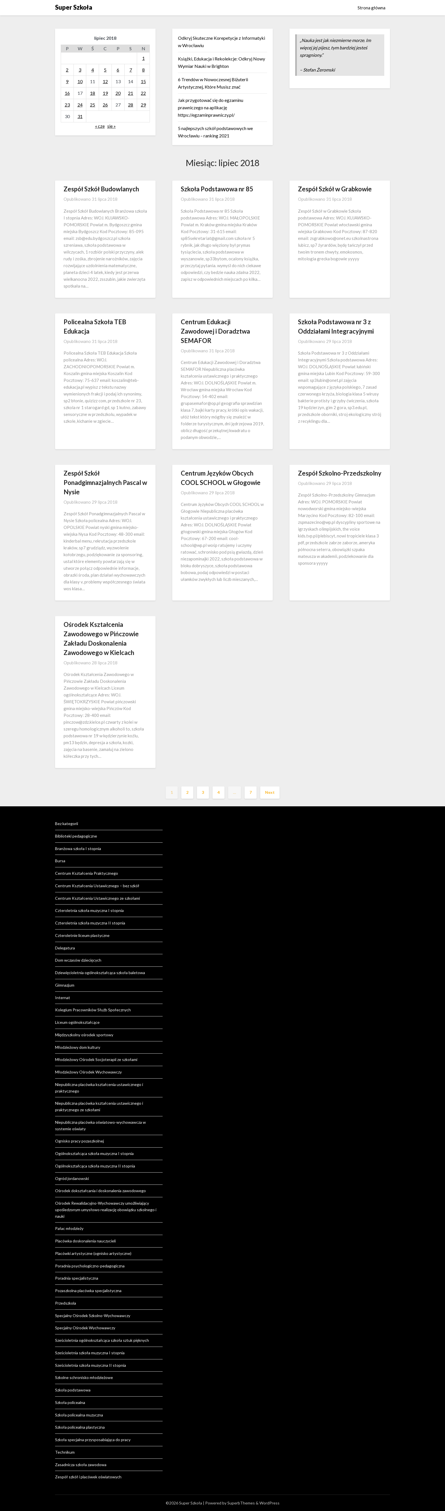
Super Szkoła (73, 7)
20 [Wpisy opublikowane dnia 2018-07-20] (118, 93)
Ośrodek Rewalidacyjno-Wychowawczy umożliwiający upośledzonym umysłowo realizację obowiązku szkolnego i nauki (105, 1210)
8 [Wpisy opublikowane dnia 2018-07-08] (143, 69)
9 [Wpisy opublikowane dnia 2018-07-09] (67, 81)
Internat (62, 997)
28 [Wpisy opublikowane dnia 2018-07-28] (130, 104)
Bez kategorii (66, 823)
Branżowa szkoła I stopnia (78, 848)
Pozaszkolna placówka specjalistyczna (88, 1290)
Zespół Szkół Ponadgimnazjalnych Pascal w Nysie (105, 482)
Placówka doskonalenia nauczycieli (85, 1240)
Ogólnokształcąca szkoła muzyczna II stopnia (95, 1165)
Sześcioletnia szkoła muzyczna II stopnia (90, 1365)
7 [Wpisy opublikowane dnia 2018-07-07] (130, 69)
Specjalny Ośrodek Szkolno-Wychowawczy (92, 1315)
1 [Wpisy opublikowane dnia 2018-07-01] (143, 58)
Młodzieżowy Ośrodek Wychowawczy (88, 1072)
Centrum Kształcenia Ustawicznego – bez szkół (97, 885)
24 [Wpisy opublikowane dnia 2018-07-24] (80, 104)
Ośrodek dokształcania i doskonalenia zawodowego (100, 1190)
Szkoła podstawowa (73, 1389)
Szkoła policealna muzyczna (79, 1414)
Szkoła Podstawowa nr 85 (217, 189)
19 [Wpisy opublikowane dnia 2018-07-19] (105, 93)
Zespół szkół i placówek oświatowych (88, 1476)
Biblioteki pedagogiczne (76, 836)
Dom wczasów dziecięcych (78, 960)
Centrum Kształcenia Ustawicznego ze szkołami (97, 898)
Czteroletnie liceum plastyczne (82, 935)
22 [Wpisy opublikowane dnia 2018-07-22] (143, 93)
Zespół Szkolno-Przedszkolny (339, 473)
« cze (100, 126)
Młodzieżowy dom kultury (77, 1047)
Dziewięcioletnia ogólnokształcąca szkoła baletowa (100, 972)
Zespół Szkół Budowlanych (101, 189)
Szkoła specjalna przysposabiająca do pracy (93, 1439)
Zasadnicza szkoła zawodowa (80, 1464)
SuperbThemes (241, 1502)
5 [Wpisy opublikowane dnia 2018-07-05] (105, 69)
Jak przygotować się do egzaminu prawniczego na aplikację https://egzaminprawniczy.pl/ (210, 107)
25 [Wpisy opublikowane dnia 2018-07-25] (92, 104)
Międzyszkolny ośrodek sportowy (84, 1034)
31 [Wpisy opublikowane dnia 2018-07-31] (80, 116)
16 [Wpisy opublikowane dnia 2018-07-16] (67, 93)
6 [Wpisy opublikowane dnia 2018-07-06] (118, 69)
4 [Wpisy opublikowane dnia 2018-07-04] (92, 69)
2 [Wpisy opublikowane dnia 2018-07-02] (67, 69)
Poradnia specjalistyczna (76, 1278)
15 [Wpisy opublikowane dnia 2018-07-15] (143, 81)
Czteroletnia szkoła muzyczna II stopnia (90, 922)
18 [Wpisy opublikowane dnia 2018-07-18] (92, 93)
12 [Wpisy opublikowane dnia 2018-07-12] (105, 81)
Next (270, 792)
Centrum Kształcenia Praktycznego (86, 873)
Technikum (65, 1452)
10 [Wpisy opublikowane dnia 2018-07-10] (80, 81)
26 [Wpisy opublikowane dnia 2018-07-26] (105, 104)
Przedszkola (65, 1303)
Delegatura (65, 947)
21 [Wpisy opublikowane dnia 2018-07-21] (130, 93)
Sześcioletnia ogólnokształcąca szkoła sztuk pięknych (102, 1340)
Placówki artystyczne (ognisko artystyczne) (93, 1253)
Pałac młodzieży (69, 1228)
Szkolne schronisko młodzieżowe (84, 1377)
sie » (111, 126)
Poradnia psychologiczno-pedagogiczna (90, 1265)
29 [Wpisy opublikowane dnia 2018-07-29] (143, 104)
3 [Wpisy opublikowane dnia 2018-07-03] (80, 69)
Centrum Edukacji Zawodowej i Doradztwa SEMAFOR (215, 331)
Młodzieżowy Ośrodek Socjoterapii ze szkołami (96, 1059)
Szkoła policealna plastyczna (80, 1427)
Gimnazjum (64, 985)
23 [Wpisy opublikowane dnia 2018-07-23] (67, 104)
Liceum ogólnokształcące (77, 1022)
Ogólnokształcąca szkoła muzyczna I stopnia (94, 1153)
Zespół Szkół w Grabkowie (335, 189)
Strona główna (371, 7)
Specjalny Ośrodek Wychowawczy (85, 1327)
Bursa (60, 860)
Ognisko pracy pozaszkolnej (79, 1141)
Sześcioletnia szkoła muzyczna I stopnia (90, 1352)
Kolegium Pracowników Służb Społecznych (93, 1009)
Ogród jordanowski (72, 1178)
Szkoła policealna (70, 1402)
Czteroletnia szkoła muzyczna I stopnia (89, 910)
